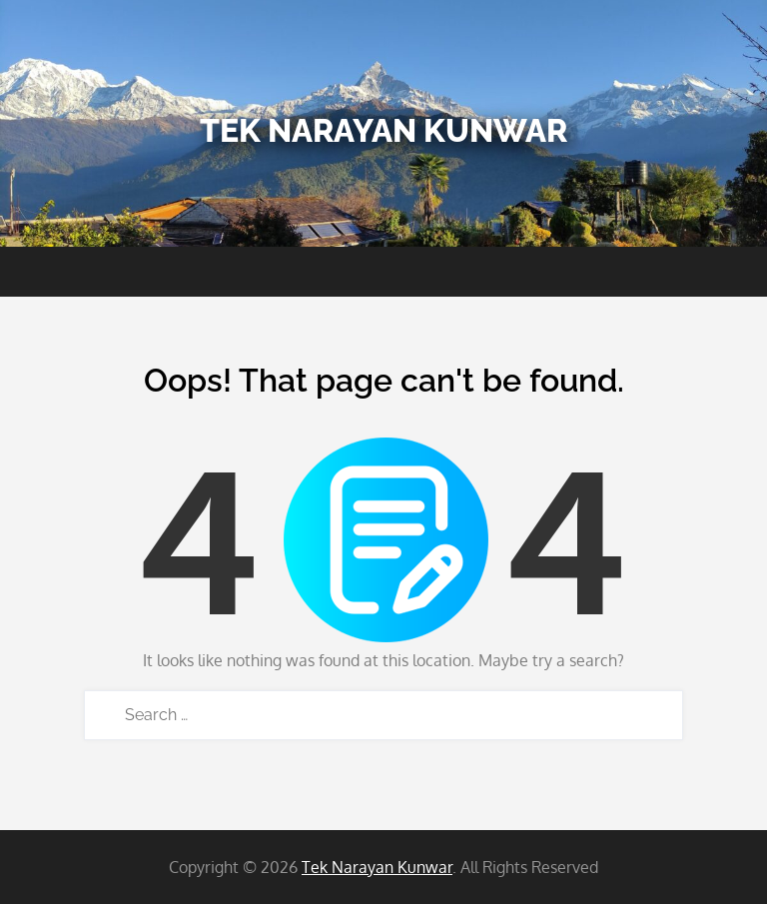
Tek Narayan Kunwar (383, 130)
